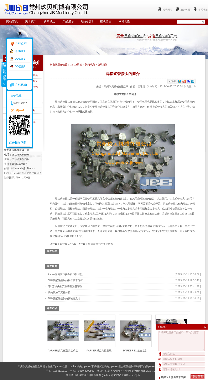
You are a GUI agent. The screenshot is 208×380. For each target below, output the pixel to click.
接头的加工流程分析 (59, 292)
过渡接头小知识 (68, 243)
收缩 (3, 74)
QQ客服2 (20, 58)
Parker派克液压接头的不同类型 (65, 274)
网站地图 (124, 21)
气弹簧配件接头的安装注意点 (64, 298)
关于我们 (31, 21)
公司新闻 (103, 64)
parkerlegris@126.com (22, 168)
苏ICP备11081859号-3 (123, 375)
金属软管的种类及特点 (100, 243)
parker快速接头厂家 (71, 236)
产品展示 (68, 21)
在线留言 (105, 21)
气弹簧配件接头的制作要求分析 (65, 280)
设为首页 (168, 9)
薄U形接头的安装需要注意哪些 (65, 286)
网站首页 (12, 21)
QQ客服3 (20, 66)
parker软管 (76, 64)
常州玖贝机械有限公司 (116, 86)
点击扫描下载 (17, 142)
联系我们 (203, 9)
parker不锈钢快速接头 (96, 366)
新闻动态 (49, 21)
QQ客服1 (20, 51)
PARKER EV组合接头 (135, 350)
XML (139, 375)
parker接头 (76, 366)
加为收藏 (185, 9)
